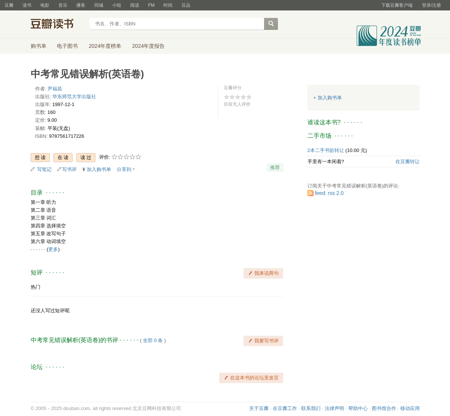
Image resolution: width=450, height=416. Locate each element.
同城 (98, 5)
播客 (80, 5)
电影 (44, 5)
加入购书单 (99, 169)
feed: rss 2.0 (329, 193)
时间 (167, 5)
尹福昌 (55, 88)
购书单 (38, 46)
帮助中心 (358, 408)
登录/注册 (431, 5)
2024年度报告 (148, 46)
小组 (116, 5)
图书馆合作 (384, 408)
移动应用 (410, 408)
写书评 (69, 169)
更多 (53, 249)
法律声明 (334, 408)
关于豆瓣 (259, 408)
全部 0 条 (153, 340)
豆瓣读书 (58, 24)
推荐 (275, 167)
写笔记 (44, 169)
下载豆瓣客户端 (397, 5)
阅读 (134, 5)
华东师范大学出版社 (74, 96)
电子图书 (67, 46)
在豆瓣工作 (285, 408)
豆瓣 (8, 5)
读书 (26, 5)
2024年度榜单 (105, 46)
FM (151, 5)
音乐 (62, 5)
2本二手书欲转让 (325, 150)
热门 (35, 287)
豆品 (185, 5)
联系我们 (311, 408)
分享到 (124, 169)
